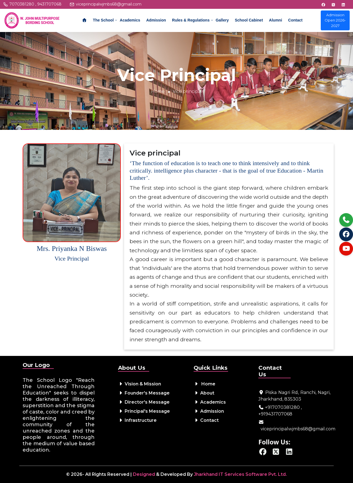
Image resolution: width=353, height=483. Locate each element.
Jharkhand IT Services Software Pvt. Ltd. (240, 474)
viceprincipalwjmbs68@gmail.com (108, 4)
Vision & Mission (139, 384)
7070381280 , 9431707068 (35, 4)
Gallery (222, 20)
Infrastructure (137, 420)
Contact (295, 20)
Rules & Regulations (191, 20)
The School (103, 20)
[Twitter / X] (276, 452)
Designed (144, 474)
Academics (130, 20)
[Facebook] (263, 452)
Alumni (275, 20)
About (204, 393)
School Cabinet (249, 20)
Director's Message (144, 402)
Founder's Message (144, 393)
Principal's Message (144, 411)
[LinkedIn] (289, 452)
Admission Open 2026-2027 (335, 20)
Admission (156, 20)
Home (158, 91)
